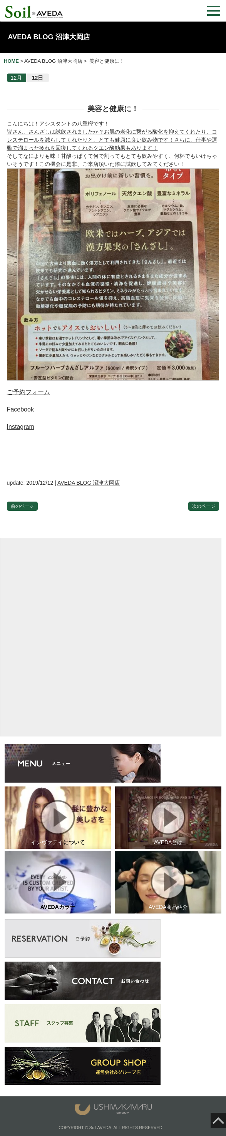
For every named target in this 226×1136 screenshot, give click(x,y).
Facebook (20, 409)
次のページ (203, 506)
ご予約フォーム (28, 392)
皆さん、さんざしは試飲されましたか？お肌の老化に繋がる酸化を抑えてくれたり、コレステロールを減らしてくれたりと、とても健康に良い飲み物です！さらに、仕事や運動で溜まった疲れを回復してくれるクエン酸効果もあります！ (112, 140)
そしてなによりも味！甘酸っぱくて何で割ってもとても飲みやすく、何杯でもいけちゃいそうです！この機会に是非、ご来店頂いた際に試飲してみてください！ (113, 267)
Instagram (20, 426)
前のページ (22, 506)
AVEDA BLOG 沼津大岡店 (49, 37)
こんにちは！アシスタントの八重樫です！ (58, 123)
